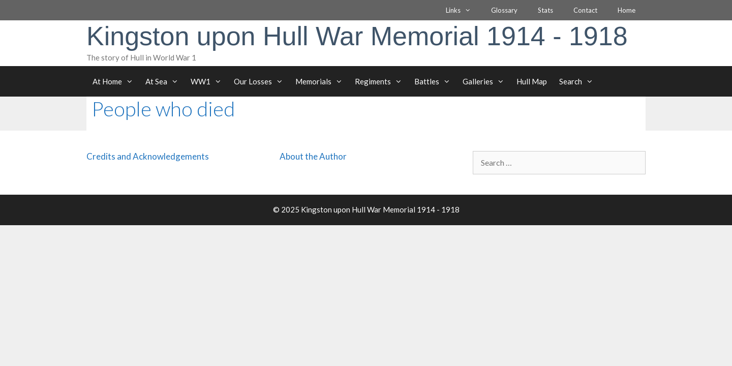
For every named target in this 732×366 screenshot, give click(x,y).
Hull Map (531, 81)
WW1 (209, 81)
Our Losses (261, 81)
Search (579, 81)
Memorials (322, 81)
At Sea (165, 81)
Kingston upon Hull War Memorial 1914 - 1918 (357, 36)
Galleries (486, 81)
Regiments (381, 81)
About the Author (313, 156)
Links (463, 10)
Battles (435, 81)
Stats (545, 10)
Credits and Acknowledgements (147, 156)
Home (626, 10)
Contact (585, 10)
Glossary (504, 10)
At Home (116, 81)
